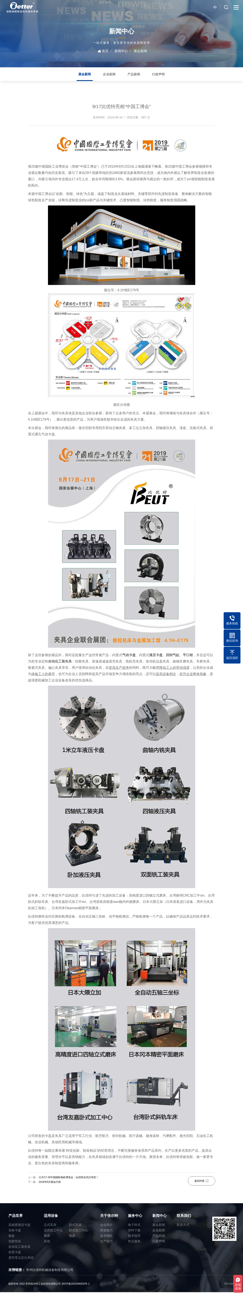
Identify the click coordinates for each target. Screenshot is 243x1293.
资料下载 (134, 1231)
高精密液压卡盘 (19, 1225)
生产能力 (106, 1242)
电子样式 (134, 1225)
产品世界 (15, 1217)
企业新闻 (108, 74)
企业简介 (106, 1225)
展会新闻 (140, 51)
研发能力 (106, 1231)
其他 (47, 1242)
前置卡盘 (14, 1253)
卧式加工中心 (78, 1231)
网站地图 (229, 1284)
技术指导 (134, 1236)
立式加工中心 (53, 1231)
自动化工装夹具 (19, 1247)
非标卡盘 (14, 1231)
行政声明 (160, 74)
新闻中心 (121, 51)
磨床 (47, 1236)
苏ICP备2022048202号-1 (76, 1284)
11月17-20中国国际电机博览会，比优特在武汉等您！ (68, 1178)
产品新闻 (134, 74)
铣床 (72, 1236)
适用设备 (51, 1217)
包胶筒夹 (14, 1242)
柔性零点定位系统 (21, 1258)
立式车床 (50, 1225)
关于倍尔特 (109, 1217)
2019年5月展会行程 (50, 1182)
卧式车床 (75, 1225)
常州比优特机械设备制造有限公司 (49, 1270)
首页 (105, 51)
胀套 (11, 1236)
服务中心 (135, 1217)
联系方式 (183, 1225)
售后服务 (134, 1242)
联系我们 (184, 1217)
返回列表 (201, 1180)
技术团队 (106, 1236)
